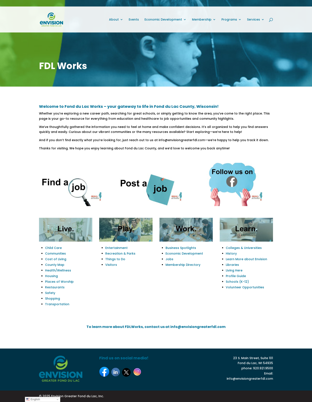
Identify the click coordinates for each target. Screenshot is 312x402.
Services (253, 20)
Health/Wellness (58, 270)
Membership (201, 20)
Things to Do (115, 259)
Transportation (57, 304)
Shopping (52, 298)
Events (134, 20)
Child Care (53, 248)
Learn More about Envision (246, 259)
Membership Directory (183, 265)
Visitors (111, 265)
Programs (229, 20)
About (114, 20)
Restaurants (55, 287)
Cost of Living (55, 259)
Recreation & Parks (120, 253)
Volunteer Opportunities (245, 287)
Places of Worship (59, 281)
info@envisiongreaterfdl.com (250, 378)
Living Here (234, 270)
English (33, 399)
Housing (51, 276)
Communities (55, 253)
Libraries (232, 265)
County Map (54, 265)
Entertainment (116, 248)
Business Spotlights (181, 248)
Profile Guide (236, 276)
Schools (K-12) (237, 281)
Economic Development (163, 20)
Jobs (169, 259)
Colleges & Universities (244, 248)
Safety (50, 293)
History (231, 253)
